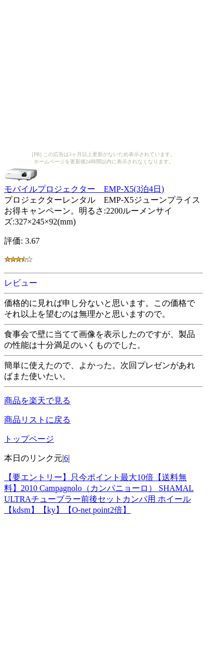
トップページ (29, 438)
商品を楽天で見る (37, 400)
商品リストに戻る (37, 419)
